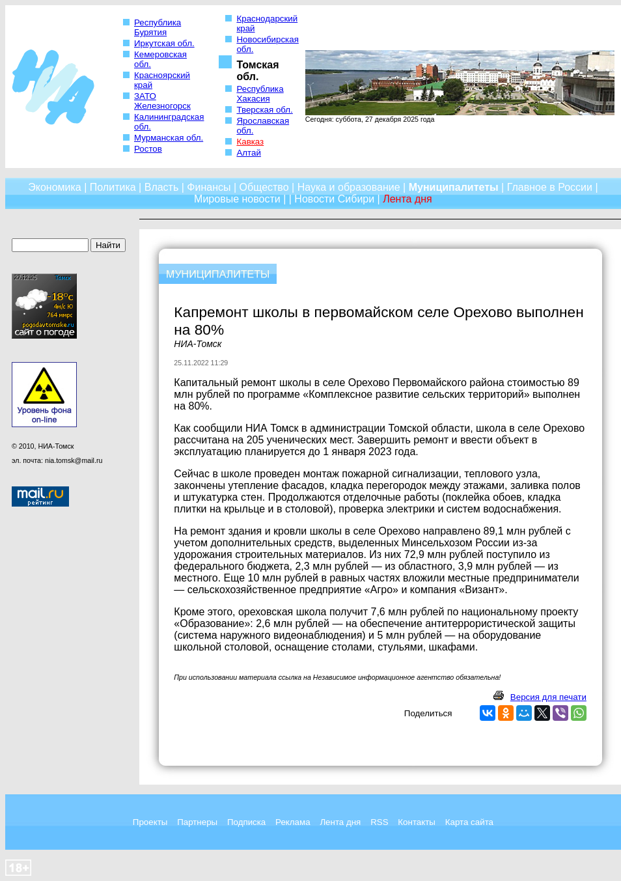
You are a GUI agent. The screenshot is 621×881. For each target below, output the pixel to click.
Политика (113, 187)
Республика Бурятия (157, 27)
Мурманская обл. (168, 138)
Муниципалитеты (454, 187)
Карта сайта (469, 822)
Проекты (150, 822)
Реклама (292, 822)
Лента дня (340, 822)
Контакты (416, 822)
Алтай (248, 153)
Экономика (54, 187)
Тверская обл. (264, 110)
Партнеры (197, 822)
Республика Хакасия (259, 94)
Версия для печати (548, 697)
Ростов (148, 149)
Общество (264, 187)
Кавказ (250, 142)
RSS (379, 822)
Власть (162, 187)
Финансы (208, 187)
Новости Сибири (334, 198)
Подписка (246, 822)
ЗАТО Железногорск (162, 101)
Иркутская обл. (164, 43)
